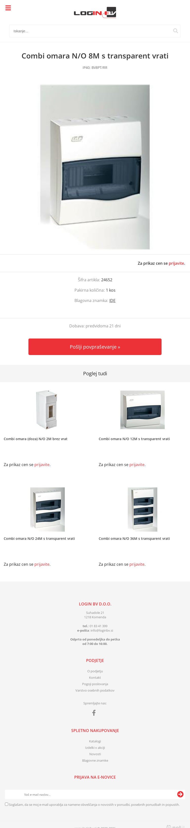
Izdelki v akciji (95, 747)
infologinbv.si (102, 630)
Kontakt (95, 677)
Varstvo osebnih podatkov (95, 690)
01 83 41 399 (98, 626)
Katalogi (95, 741)
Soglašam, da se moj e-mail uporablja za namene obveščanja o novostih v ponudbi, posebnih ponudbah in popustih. (94, 804)
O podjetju (95, 671)
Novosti (95, 754)
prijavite (176, 263)
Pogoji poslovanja (95, 684)
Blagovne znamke (95, 760)
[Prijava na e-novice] (180, 794)
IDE (112, 300)
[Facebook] (95, 714)
